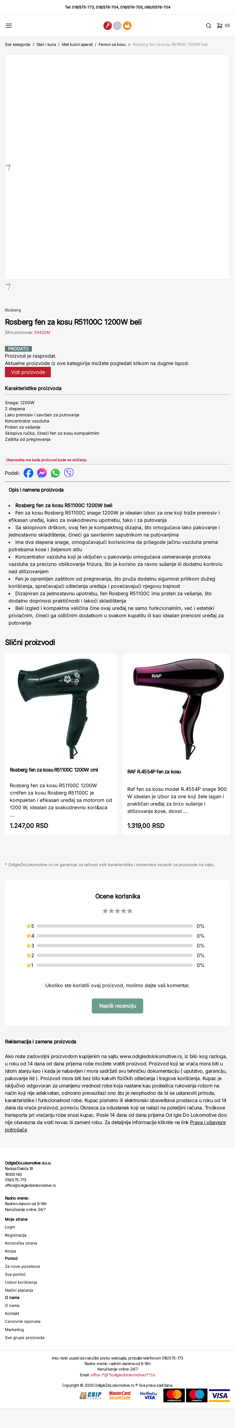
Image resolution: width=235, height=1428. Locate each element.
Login (10, 1246)
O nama (12, 1325)
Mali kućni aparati (77, 44)
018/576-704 (107, 7)
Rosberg (13, 329)
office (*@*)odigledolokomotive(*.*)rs (123, 1394)
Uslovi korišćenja (21, 1301)
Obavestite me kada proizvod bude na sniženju (46, 479)
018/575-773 (83, 7)
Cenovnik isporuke (23, 1340)
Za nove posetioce (22, 1285)
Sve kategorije (17, 44)
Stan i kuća (46, 44)
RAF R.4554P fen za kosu (154, 791)
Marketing (14, 1349)
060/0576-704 (157, 7)
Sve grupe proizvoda (24, 1357)
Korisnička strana (21, 1262)
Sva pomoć (15, 1293)
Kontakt (12, 1332)
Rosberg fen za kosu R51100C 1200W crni (54, 789)
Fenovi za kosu (112, 44)
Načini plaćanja (19, 1309)
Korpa (10, 1270)
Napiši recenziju (117, 1025)
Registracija (15, 1254)
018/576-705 (131, 7)
